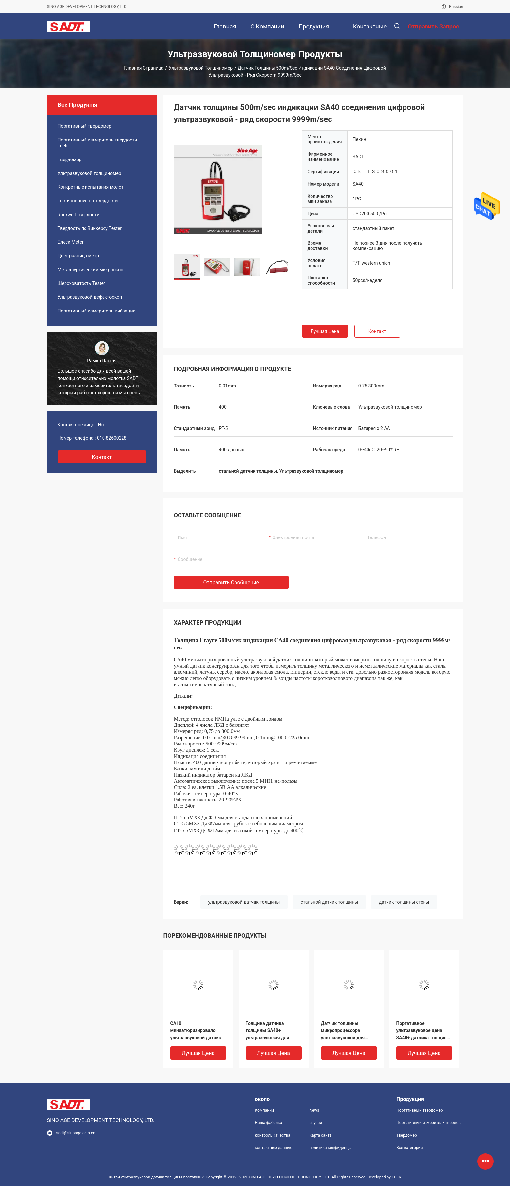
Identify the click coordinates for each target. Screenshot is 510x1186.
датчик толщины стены (404, 902)
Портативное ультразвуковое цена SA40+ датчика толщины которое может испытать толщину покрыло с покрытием (424, 1031)
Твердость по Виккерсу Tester (90, 228)
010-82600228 (111, 438)
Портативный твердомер (85, 126)
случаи (315, 1122)
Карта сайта (320, 1135)
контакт (102, 457)
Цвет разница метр (78, 255)
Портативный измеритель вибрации (97, 310)
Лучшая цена (325, 331)
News (314, 1110)
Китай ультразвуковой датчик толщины (145, 1177)
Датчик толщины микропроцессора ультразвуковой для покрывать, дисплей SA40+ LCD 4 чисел (343, 1031)
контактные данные (273, 1147)
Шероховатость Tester (81, 283)
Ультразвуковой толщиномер (201, 68)
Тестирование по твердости (88, 200)
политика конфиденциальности (331, 1147)
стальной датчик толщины (329, 902)
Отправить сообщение (231, 582)
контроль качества (272, 1135)
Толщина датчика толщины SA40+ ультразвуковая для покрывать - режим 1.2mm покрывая (267, 1031)
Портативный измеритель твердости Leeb (97, 142)
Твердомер (70, 159)
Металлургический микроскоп (90, 269)
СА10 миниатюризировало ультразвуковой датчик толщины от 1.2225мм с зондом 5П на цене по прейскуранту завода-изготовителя (196, 1031)
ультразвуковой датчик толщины (244, 902)
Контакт (377, 331)
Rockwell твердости (79, 214)
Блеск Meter (71, 242)
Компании (264, 1110)
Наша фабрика (268, 1122)
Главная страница (143, 68)
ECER (396, 1177)
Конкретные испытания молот (90, 187)
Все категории (409, 1147)
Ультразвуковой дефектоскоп (90, 297)
